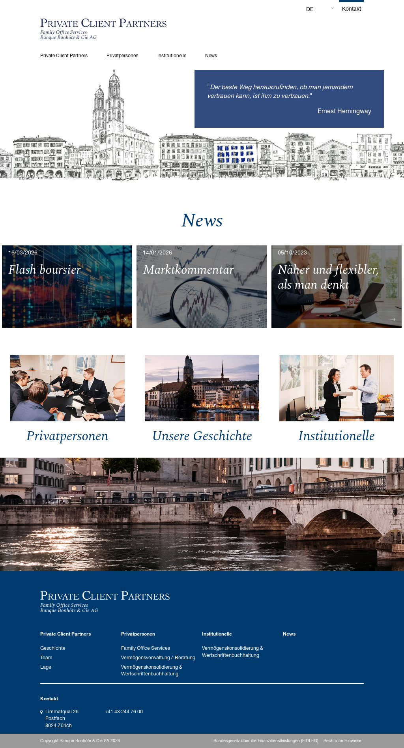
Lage (45, 667)
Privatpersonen (122, 55)
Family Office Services (145, 648)
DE (310, 9)
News (211, 55)
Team (46, 657)
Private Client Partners (64, 55)
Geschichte (52, 648)
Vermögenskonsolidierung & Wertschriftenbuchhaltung (151, 670)
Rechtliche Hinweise (342, 740)
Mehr (67, 319)
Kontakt (351, 8)
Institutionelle (171, 55)
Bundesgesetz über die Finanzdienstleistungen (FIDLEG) (265, 740)
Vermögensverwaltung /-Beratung (158, 657)
